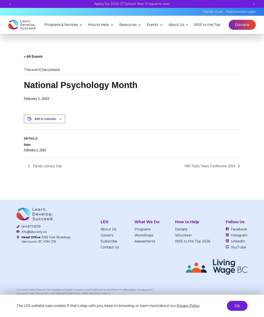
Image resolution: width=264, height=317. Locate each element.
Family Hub (212, 12)
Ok (237, 306)
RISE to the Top (207, 25)
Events (152, 25)
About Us (176, 25)
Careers (107, 235)
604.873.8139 (31, 226)
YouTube (238, 247)
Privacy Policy (188, 306)
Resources (128, 25)
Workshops (143, 235)
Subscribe (109, 241)
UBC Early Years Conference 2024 (210, 166)
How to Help (98, 25)
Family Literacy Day (47, 166)
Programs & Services (61, 25)
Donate (242, 25)
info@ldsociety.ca (34, 232)
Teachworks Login (241, 12)
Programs (142, 229)
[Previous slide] (10, 4)
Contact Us (110, 247)
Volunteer (183, 235)
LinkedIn (238, 241)
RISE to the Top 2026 (192, 241)
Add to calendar (45, 118)
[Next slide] (254, 4)
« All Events (33, 56)
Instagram (239, 235)
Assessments (144, 241)
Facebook (239, 229)
